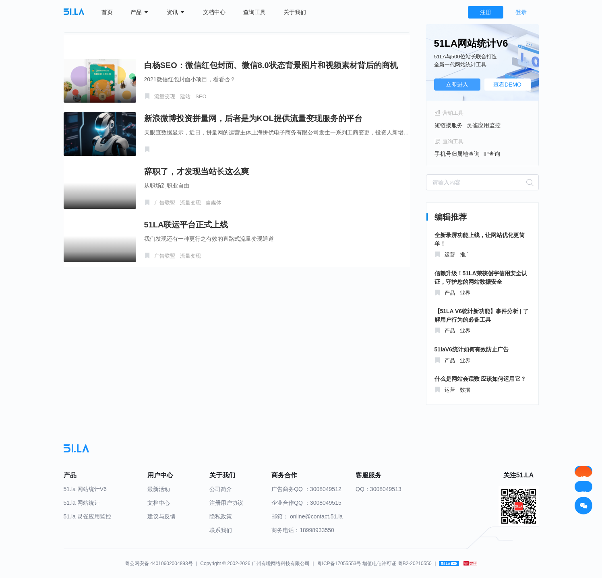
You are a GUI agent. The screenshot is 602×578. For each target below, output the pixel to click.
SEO (200, 96)
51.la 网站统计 (82, 503)
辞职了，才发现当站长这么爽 (196, 171)
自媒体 (213, 203)
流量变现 (164, 96)
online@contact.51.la (316, 516)
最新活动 (158, 489)
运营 (450, 255)
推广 (465, 255)
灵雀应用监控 (484, 125)
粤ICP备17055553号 (339, 563)
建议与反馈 (161, 516)
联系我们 (220, 530)
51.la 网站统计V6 (85, 489)
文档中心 (214, 12)
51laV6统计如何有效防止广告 (471, 349)
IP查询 (492, 154)
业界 (465, 293)
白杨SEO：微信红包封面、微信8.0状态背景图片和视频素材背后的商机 (271, 65)
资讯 (176, 12)
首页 (107, 12)
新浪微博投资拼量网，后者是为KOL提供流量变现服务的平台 (253, 118)
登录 (521, 12)
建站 (185, 96)
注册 (485, 12)
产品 (139, 12)
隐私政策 (220, 516)
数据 (465, 390)
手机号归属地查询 (457, 154)
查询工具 (254, 12)
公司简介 (220, 489)
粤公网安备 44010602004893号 (159, 563)
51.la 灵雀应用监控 (87, 516)
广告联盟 (164, 203)
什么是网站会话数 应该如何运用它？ (480, 379)
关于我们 (294, 12)
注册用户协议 (226, 503)
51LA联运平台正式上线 (186, 224)
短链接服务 (448, 125)
